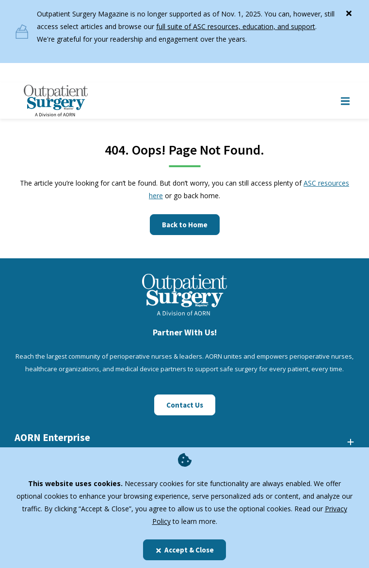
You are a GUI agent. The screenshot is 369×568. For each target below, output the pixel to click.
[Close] (348, 11)
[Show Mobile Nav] (345, 100)
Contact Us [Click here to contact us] (184, 405)
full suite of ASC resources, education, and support (235, 26)
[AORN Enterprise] (184, 441)
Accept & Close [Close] (184, 549)
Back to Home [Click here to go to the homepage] (185, 224)
